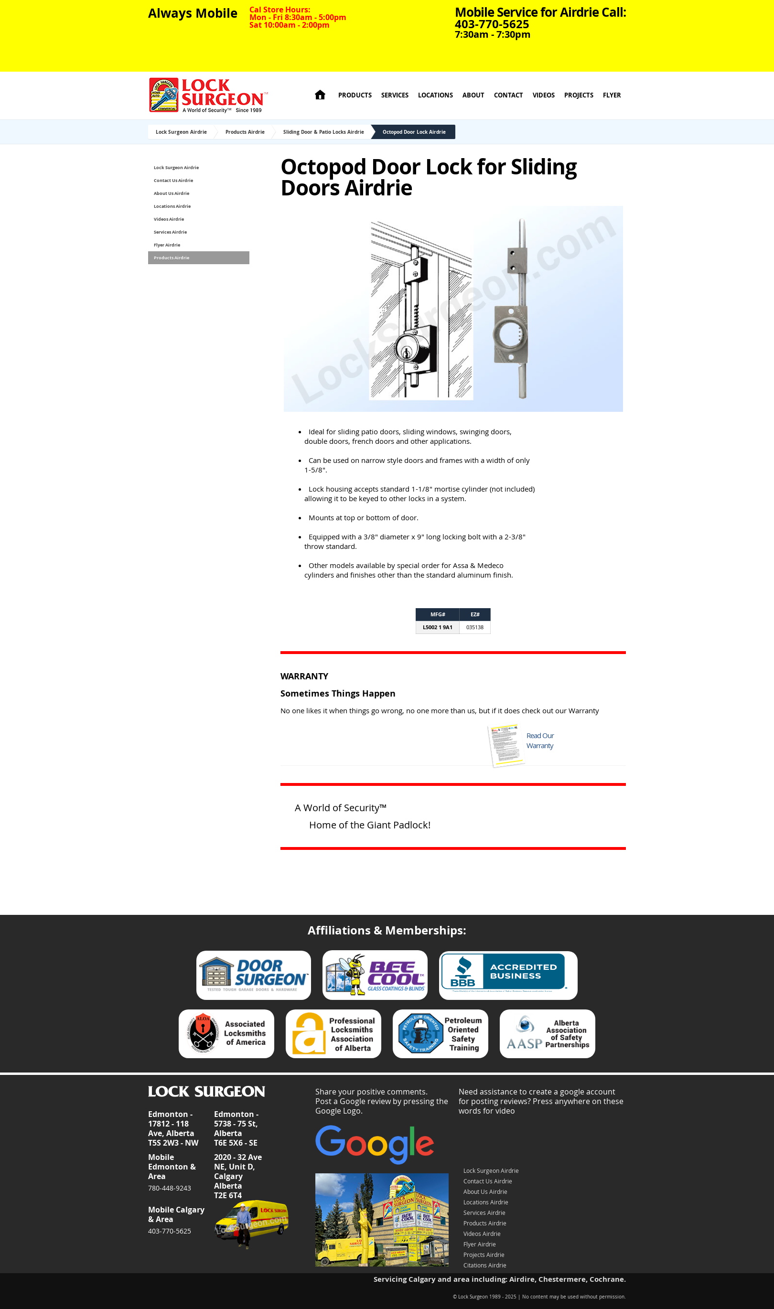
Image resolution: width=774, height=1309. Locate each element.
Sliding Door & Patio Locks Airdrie (323, 132)
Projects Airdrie (484, 1254)
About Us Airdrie (171, 193)
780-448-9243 (169, 1187)
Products (355, 95)
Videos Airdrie (169, 219)
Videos (544, 95)
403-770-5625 (169, 1230)
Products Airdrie (245, 132)
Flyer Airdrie (167, 245)
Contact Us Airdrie (173, 180)
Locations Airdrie (172, 206)
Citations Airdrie (484, 1265)
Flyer (612, 95)
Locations (435, 95)
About (473, 95)
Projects (578, 95)
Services (394, 95)
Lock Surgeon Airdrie (181, 132)
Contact (508, 95)
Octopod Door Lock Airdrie (414, 132)
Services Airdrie (170, 232)
